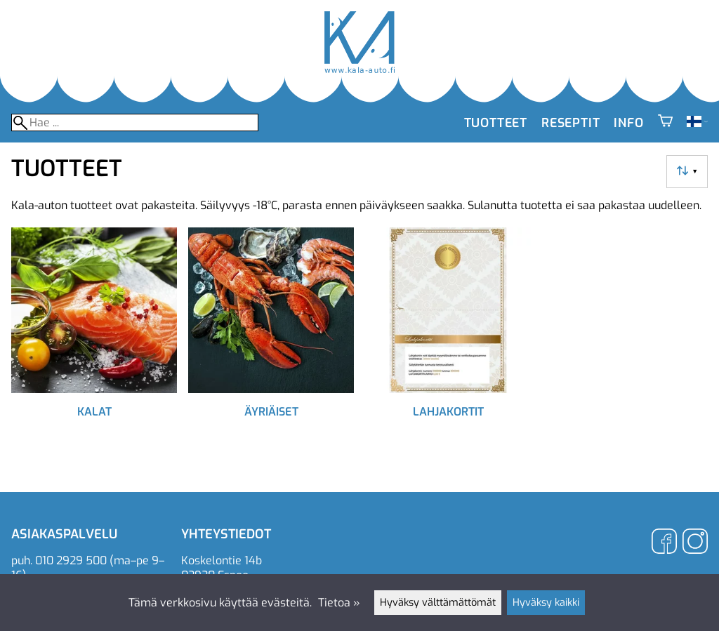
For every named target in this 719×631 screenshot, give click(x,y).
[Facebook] (664, 543)
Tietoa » (339, 602)
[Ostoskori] (665, 122)
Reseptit (570, 122)
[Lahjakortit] (448, 341)
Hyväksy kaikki (546, 602)
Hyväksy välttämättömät (438, 602)
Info (628, 122)
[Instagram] (695, 543)
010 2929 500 (71, 560)
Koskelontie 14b (221, 560)
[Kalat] (94, 341)
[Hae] (134, 122)
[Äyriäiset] (271, 341)
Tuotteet (495, 122)
